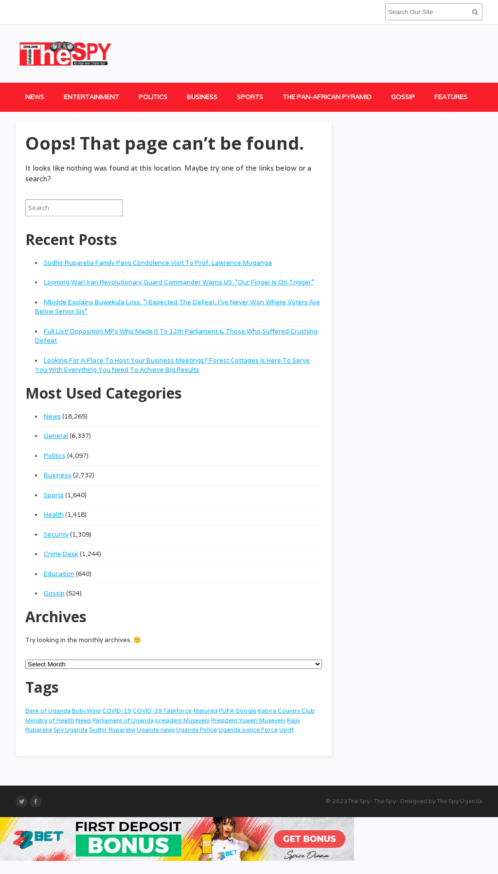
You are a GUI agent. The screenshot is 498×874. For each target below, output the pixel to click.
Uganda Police (196, 729)
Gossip (403, 97)
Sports (250, 97)
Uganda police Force (248, 729)
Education (59, 574)
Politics (153, 97)
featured (205, 710)
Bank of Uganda (48, 710)
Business (202, 97)
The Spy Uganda (459, 800)
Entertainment (91, 97)
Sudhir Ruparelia (112, 729)
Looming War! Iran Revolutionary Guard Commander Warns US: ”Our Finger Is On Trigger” (179, 282)
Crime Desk (61, 554)
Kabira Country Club (286, 710)
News (34, 97)
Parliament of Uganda (123, 720)
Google (245, 710)
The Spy (359, 800)
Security (56, 534)
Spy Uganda (70, 729)
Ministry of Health (49, 720)
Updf (286, 729)
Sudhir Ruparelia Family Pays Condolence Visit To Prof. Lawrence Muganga (158, 263)
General (56, 436)
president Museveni (182, 720)
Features (450, 97)
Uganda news (156, 729)
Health (54, 514)
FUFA (226, 710)
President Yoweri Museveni (248, 720)
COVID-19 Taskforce (162, 710)
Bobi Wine (86, 710)
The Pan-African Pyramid (327, 97)
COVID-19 (116, 710)
